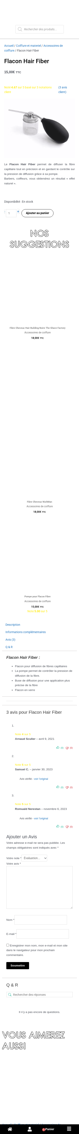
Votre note (13, 858)
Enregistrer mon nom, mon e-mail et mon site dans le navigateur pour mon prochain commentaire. (36, 950)
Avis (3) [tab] (10, 639)
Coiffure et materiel (28, 45)
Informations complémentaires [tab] (25, 632)
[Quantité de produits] (11, 213)
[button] (69, 1129)
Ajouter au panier (37, 213)
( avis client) (62, 90)
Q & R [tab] (9, 647)
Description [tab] (12, 624)
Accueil (8, 45)
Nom (10, 919)
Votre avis (13, 863)
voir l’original (41, 778)
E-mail (11, 934)
